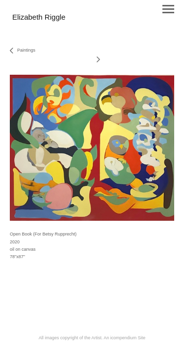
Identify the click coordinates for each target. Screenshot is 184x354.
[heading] (38, 18)
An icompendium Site (124, 337)
